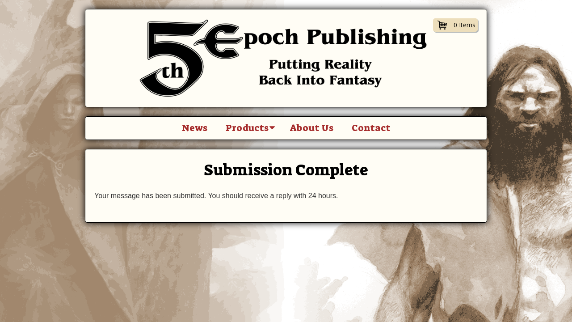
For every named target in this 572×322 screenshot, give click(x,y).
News (194, 128)
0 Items (464, 25)
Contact (371, 128)
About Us (311, 128)
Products (247, 128)
